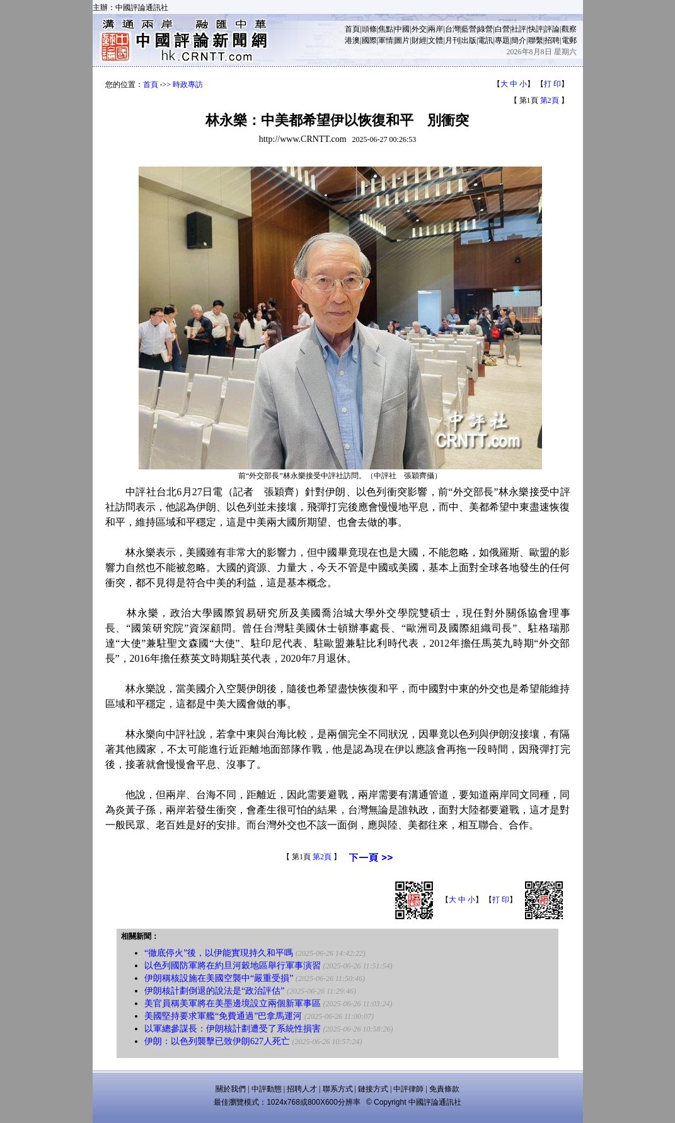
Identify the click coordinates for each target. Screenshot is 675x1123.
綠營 (485, 29)
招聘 (552, 40)
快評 (535, 29)
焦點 (385, 29)
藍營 (468, 29)
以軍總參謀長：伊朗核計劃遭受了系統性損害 (232, 1028)
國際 (369, 40)
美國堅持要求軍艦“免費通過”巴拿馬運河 (223, 1016)
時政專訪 (188, 84)
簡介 (518, 40)
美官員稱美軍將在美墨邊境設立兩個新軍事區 (232, 1003)
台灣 (452, 29)
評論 (552, 29)
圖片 (402, 40)
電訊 (485, 40)
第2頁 (549, 100)
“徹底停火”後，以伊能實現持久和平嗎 (218, 953)
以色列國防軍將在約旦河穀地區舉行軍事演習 (232, 965)
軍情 (385, 40)
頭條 (369, 29)
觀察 (569, 29)
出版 (468, 40)
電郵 (569, 40)
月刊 (452, 40)
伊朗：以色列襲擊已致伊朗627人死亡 (217, 1041)
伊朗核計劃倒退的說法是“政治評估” (214, 991)
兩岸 (435, 29)
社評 (518, 29)
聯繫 (535, 40)
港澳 (352, 40)
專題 (502, 40)
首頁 (352, 29)
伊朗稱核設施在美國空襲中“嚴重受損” (218, 978)
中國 (402, 29)
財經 (419, 40)
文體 (435, 40)
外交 (419, 29)
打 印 (552, 83)
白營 (502, 29)
